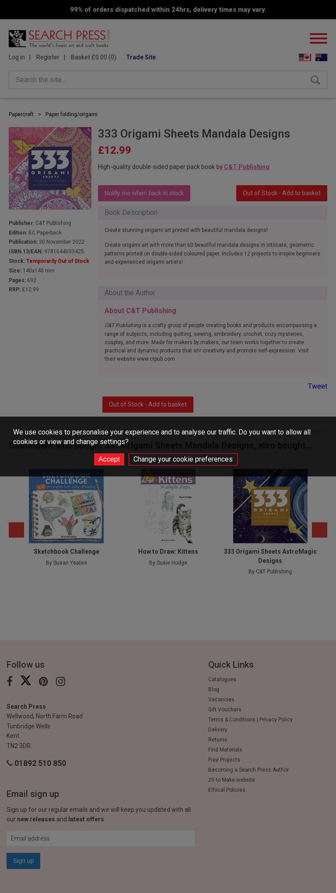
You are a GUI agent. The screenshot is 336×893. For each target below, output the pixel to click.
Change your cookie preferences (183, 459)
